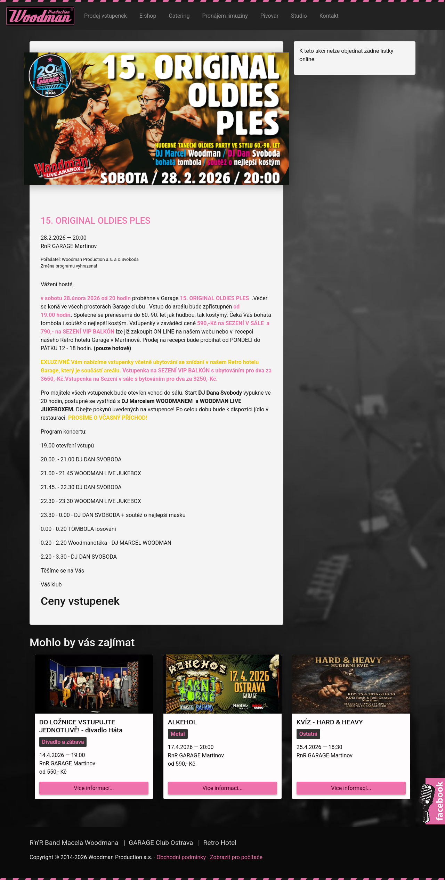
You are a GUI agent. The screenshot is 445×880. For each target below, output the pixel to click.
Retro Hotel (219, 843)
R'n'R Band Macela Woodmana (74, 843)
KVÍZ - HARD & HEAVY (330, 722)
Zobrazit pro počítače (236, 857)
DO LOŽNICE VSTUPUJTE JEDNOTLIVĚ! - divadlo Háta (81, 726)
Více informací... (94, 788)
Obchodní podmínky (181, 857)
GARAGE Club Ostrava (161, 843)
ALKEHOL (182, 722)
